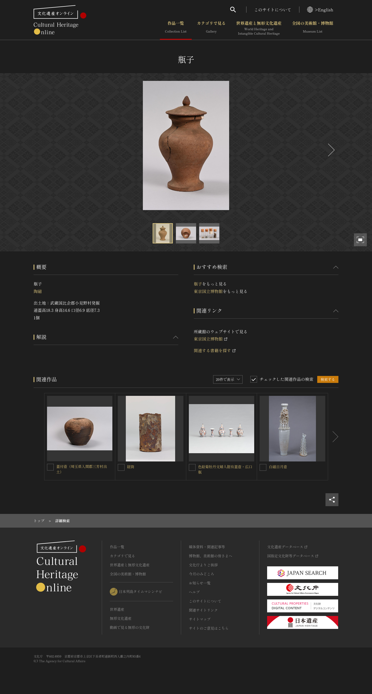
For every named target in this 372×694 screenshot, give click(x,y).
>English (320, 9)
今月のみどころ (201, 573)
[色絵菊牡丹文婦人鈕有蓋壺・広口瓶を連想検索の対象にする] (192, 467)
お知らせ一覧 (200, 582)
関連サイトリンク (203, 610)
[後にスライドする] (330, 150)
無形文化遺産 (120, 618)
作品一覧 (176, 28)
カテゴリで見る (211, 28)
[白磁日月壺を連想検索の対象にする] (263, 467)
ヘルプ (194, 592)
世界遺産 (117, 609)
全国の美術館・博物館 (312, 28)
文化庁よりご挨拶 (203, 564)
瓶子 (198, 284)
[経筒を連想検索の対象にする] (121, 467)
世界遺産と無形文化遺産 (259, 28)
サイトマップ (200, 619)
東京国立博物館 (208, 291)
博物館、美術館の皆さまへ (210, 555)
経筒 (130, 466)
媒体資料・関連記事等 (207, 546)
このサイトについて (272, 9)
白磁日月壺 (278, 466)
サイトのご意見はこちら (209, 628)
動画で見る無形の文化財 (130, 627)
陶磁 (38, 291)
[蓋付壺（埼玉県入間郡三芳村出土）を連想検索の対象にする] (50, 467)
